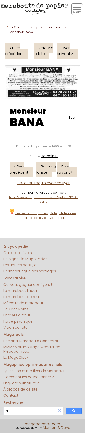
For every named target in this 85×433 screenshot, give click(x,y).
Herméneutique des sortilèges (29, 271)
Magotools (13, 334)
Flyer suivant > (65, 50)
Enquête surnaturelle (21, 383)
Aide (53, 213)
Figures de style (34, 218)
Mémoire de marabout (23, 303)
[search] (30, 411)
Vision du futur (16, 327)
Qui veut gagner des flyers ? (28, 284)
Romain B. (49, 156)
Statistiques (67, 213)
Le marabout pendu (21, 296)
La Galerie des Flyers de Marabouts (37, 27)
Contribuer (56, 218)
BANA (27, 122)
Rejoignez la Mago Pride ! (25, 258)
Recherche (13, 402)
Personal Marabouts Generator (30, 340)
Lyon (73, 117)
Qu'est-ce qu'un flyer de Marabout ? (35, 370)
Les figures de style (19, 265)
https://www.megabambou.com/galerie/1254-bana (43, 199)
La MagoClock (15, 357)
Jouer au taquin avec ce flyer (43, 183)
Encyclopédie (15, 246)
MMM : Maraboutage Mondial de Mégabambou (31, 349)
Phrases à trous (17, 315)
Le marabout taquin (21, 290)
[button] (59, 411)
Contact (10, 395)
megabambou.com (42, 424)
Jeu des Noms (15, 309)
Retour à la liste (43, 50)
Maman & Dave (56, 427)
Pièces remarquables (28, 213)
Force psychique (18, 321)
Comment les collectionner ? (28, 377)
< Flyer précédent (14, 50)
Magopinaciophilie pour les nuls (32, 364)
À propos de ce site (20, 389)
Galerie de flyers (17, 252)
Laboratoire (14, 278)
